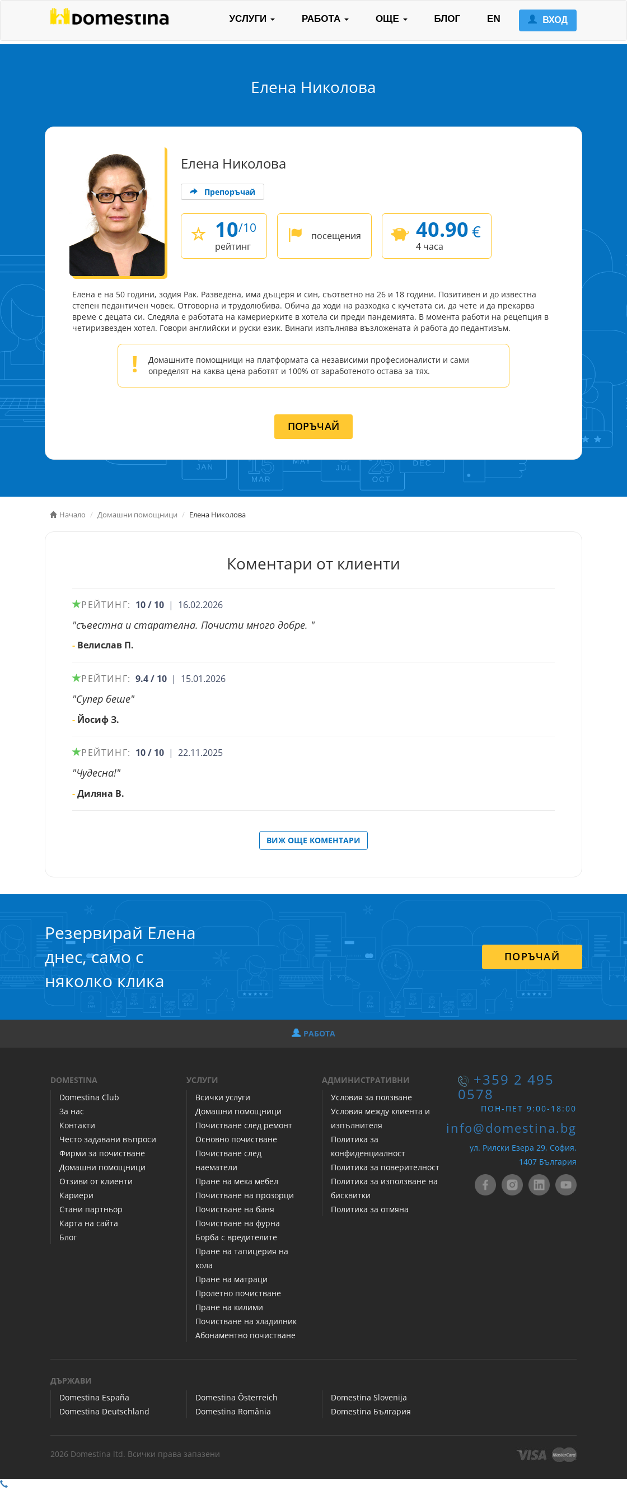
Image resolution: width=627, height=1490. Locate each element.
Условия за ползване (371, 1097)
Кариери (76, 1195)
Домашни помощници (102, 1167)
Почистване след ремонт (243, 1125)
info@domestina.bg (511, 1128)
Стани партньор (91, 1209)
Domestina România (233, 1411)
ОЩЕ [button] (392, 18)
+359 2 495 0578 (506, 1087)
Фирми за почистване (102, 1153)
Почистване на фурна (237, 1223)
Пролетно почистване (238, 1293)
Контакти (77, 1125)
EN (493, 18)
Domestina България (371, 1411)
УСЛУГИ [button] (252, 18)
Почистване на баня (234, 1209)
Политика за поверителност (385, 1167)
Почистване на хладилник (246, 1321)
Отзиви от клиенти (96, 1181)
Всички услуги (222, 1097)
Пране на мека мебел (236, 1181)
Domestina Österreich (236, 1397)
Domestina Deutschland (104, 1411)
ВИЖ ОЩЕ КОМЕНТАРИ (313, 840)
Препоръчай (222, 191)
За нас (71, 1111)
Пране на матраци (231, 1279)
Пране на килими (229, 1307)
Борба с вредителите (236, 1237)
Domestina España (94, 1397)
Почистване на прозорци (244, 1195)
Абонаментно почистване (245, 1335)
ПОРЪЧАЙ (314, 426)
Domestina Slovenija (369, 1397)
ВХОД (548, 20)
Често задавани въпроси (107, 1139)
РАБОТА (313, 1033)
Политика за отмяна (370, 1209)
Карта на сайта (88, 1223)
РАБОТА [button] (325, 18)
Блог (68, 1237)
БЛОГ (447, 18)
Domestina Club (89, 1097)
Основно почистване (236, 1139)
